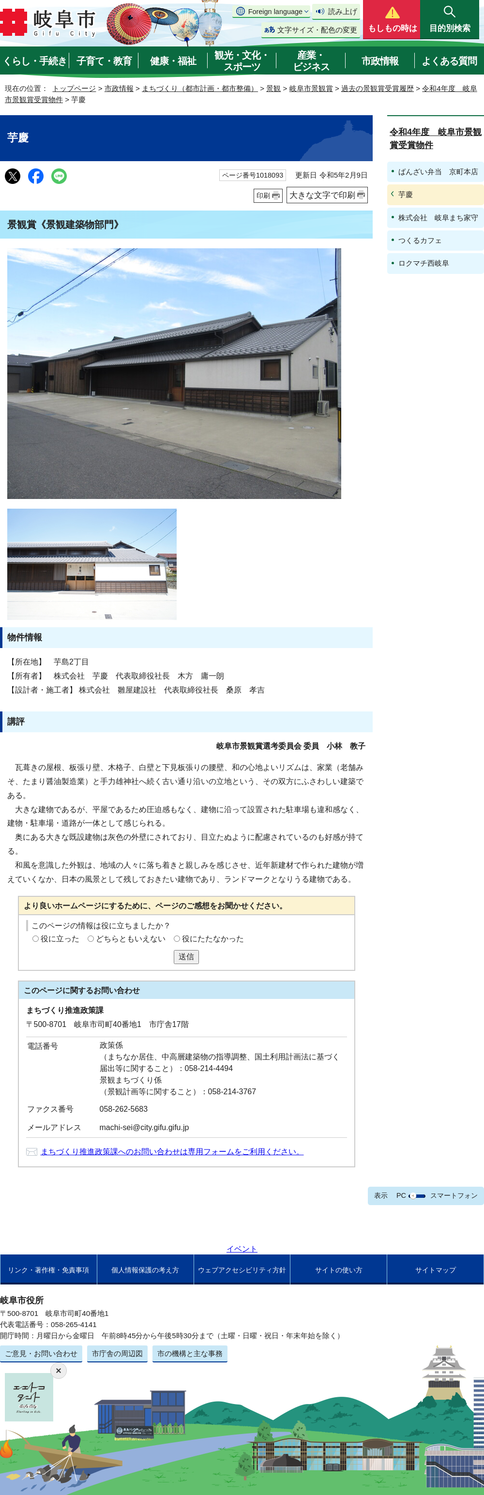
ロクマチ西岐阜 (423, 263)
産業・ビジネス (311, 61)
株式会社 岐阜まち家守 (438, 217)
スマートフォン (454, 1195)
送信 (186, 956)
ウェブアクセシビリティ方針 (242, 1270)
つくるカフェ (420, 240)
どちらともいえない (131, 939)
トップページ (74, 88)
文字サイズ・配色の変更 (317, 30)
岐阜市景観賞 (311, 88)
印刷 (263, 195)
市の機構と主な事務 (190, 1353)
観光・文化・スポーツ (242, 61)
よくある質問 (449, 61)
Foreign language (275, 11)
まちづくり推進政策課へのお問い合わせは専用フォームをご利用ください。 (172, 1152)
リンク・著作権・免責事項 (48, 1270)
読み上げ (342, 11)
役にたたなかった (213, 939)
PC (401, 1195)
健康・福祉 (173, 61)
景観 (273, 88)
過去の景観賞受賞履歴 (377, 88)
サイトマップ (435, 1270)
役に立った (60, 939)
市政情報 (380, 61)
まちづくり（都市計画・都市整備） (200, 88)
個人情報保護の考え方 (145, 1270)
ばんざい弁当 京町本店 (438, 171)
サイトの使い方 (339, 1270)
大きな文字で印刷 (322, 195)
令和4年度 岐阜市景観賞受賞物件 (436, 138)
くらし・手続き (34, 61)
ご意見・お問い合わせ (41, 1353)
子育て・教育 (104, 61)
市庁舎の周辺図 (117, 1353)
